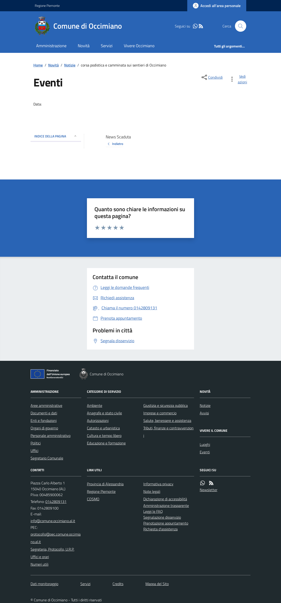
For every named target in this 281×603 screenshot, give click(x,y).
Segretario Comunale (47, 458)
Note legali (151, 491)
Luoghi (205, 444)
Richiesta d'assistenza (160, 529)
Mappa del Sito (157, 584)
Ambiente (94, 405)
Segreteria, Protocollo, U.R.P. (52, 549)
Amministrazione (51, 46)
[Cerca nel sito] (238, 26)
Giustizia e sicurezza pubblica (165, 405)
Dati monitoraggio (44, 584)
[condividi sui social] (212, 77)
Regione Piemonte (47, 5)
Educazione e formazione (106, 443)
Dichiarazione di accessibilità (165, 499)
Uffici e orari (40, 557)
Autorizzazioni (98, 420)
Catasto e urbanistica (103, 428)
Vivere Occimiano (139, 46)
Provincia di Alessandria (105, 484)
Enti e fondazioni (44, 420)
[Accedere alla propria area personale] (216, 5)
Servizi (107, 46)
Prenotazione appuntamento (165, 523)
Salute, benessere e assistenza (167, 420)
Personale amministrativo (50, 435)
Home (38, 65)
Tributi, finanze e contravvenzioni (168, 431)
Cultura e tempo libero (104, 435)
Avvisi (204, 413)
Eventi (205, 452)
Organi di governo (44, 428)
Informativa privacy (158, 484)
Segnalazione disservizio (162, 517)
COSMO (93, 499)
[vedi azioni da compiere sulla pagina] (239, 79)
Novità (84, 46)
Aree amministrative (46, 405)
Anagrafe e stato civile (104, 413)
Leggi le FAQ (153, 511)
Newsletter (208, 490)
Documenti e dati (44, 413)
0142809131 (55, 501)
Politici (36, 443)
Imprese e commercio (159, 413)
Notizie (69, 65)
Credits (118, 584)
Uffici (34, 450)
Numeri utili (39, 564)
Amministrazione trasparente (166, 505)
